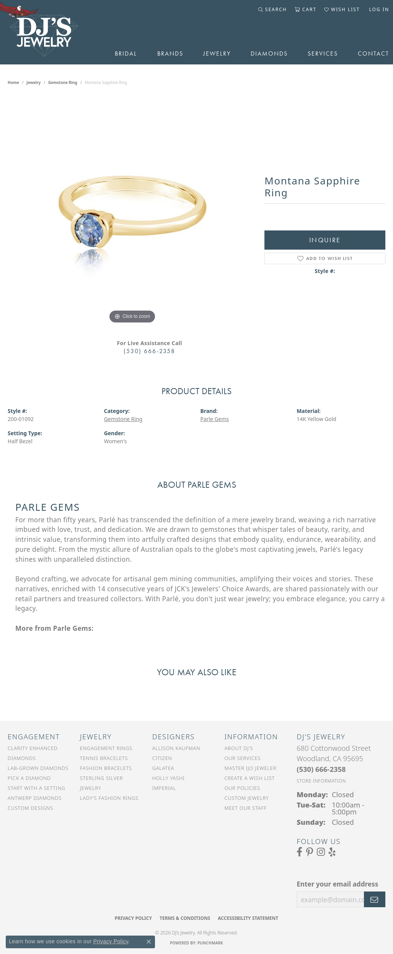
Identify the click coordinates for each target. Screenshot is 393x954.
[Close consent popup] (149, 941)
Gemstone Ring (62, 82)
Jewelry (217, 53)
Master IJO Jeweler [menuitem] (250, 768)
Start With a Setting (36, 788)
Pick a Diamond (29, 778)
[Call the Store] (321, 769)
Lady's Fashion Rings (109, 797)
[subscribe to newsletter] (374, 899)
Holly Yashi (168, 778)
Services (323, 53)
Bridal (126, 53)
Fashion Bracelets (106, 768)
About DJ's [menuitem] (238, 748)
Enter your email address (337, 884)
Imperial (164, 788)
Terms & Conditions (185, 918)
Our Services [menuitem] (242, 758)
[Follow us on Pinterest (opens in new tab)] (309, 852)
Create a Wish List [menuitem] (249, 778)
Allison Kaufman (176, 748)
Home (13, 82)
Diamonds (269, 53)
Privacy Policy (133, 918)
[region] (132, 210)
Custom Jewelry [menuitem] (246, 797)
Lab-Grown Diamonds (38, 768)
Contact (373, 53)
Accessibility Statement (248, 918)
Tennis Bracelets (104, 758)
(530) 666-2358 (149, 351)
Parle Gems (215, 419)
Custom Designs (30, 807)
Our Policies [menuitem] (242, 788)
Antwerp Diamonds (35, 797)
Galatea (163, 768)
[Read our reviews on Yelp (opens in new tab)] (332, 852)
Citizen (162, 758)
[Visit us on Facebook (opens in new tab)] (299, 852)
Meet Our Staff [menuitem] (245, 807)
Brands (170, 53)
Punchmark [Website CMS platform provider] (210, 943)
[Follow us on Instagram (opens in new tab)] (321, 852)
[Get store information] (321, 781)
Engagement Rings (106, 748)
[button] (272, 9)
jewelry (33, 82)
